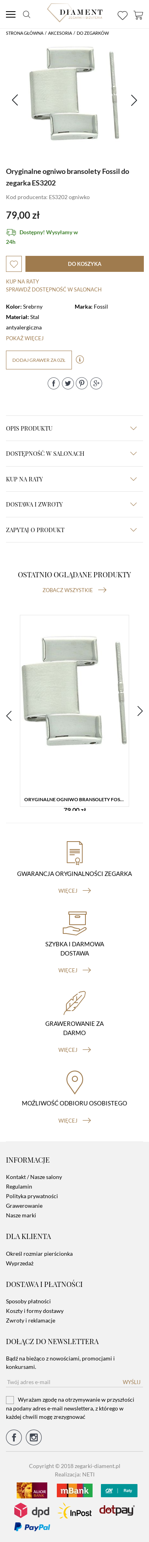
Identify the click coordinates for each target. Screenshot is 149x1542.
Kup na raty (22, 281)
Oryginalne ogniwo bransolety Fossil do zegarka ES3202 (76, 799)
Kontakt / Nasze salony (34, 1176)
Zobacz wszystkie (74, 590)
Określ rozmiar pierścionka (39, 1253)
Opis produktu (71, 428)
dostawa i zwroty (71, 504)
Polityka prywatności (32, 1196)
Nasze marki (21, 1215)
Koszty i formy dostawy (35, 1310)
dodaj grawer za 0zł (39, 360)
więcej (74, 891)
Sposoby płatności (28, 1301)
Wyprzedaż (19, 1263)
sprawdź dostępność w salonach (54, 289)
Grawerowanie (24, 1205)
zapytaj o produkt (71, 530)
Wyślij (132, 1382)
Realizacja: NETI (75, 1474)
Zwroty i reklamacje (30, 1320)
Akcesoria (60, 33)
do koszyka (84, 264)
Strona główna (24, 33)
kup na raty (71, 479)
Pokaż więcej (25, 338)
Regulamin (19, 1186)
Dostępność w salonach (71, 453)
